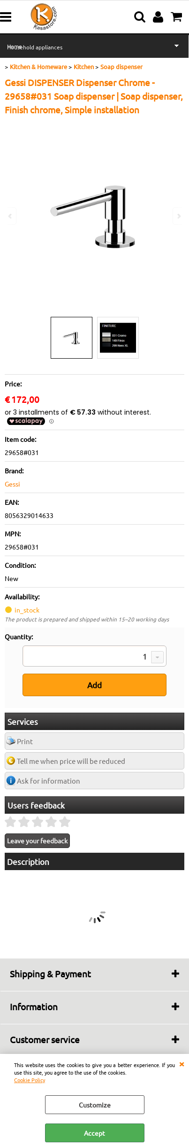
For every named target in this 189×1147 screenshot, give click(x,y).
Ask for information (48, 780)
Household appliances (34, 47)
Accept (94, 1133)
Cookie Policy (29, 1080)
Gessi (12, 483)
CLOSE (181, 1063)
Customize (95, 1104)
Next (178, 216)
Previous (11, 216)
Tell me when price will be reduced (71, 760)
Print (25, 741)
